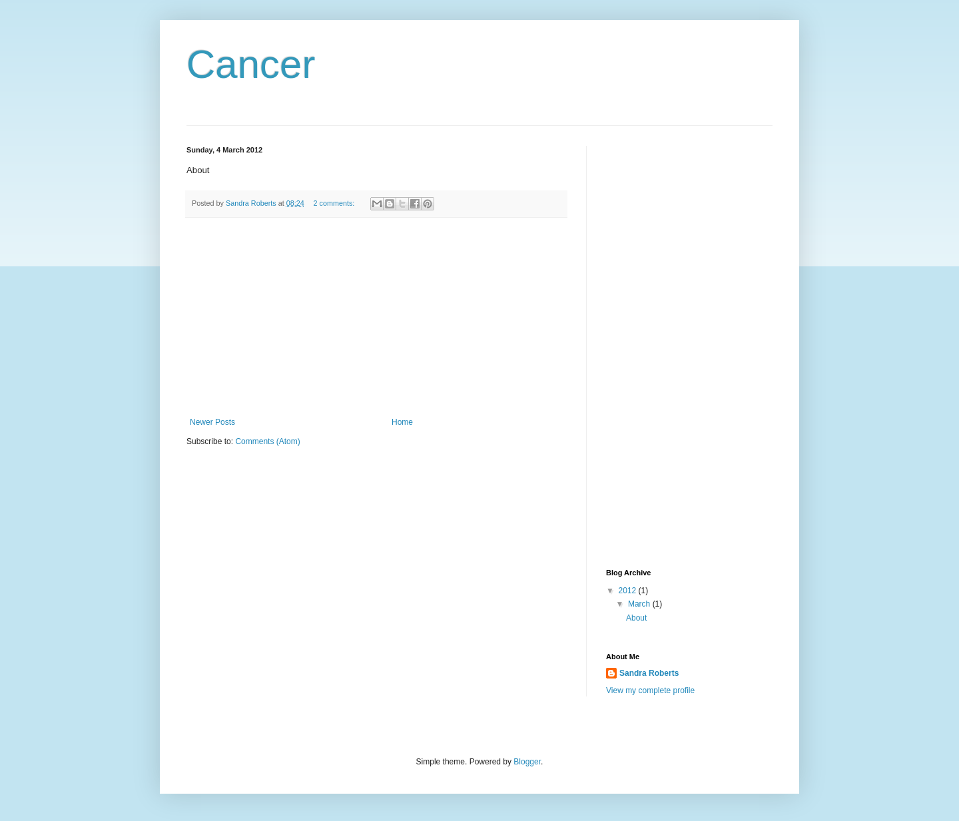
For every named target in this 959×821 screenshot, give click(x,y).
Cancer (250, 64)
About (636, 618)
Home (402, 422)
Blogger (527, 761)
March (640, 604)
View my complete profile (650, 690)
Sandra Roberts (649, 673)
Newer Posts (212, 422)
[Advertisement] (376, 317)
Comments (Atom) (267, 441)
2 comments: (335, 203)
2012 (629, 590)
